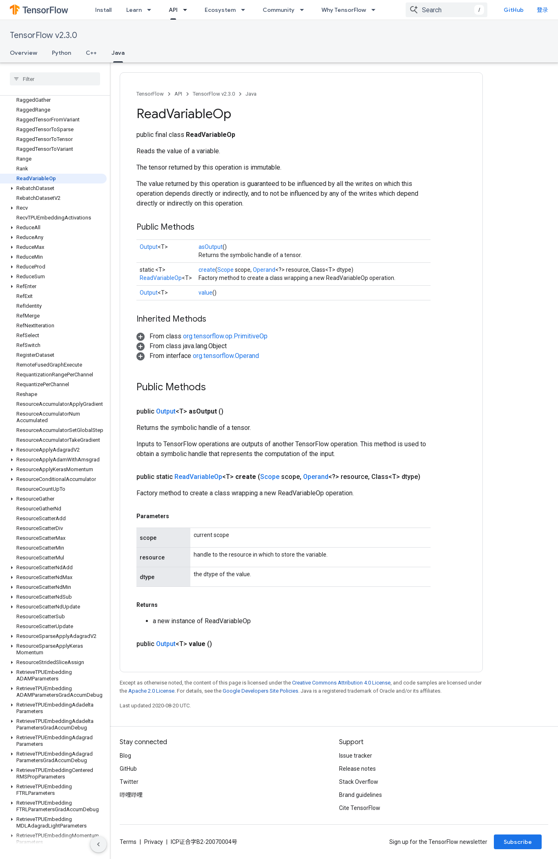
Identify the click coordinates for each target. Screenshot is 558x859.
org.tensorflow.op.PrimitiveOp (225, 336)
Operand (264, 269)
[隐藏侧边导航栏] (98, 844)
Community (279, 9)
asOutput (211, 247)
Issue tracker (355, 755)
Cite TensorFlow (359, 808)
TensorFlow (150, 94)
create (207, 269)
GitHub (514, 9)
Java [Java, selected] (118, 52)
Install (103, 9)
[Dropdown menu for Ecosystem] (245, 10)
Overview (23, 52)
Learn (134, 9)
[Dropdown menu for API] (187, 10)
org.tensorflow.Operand (226, 356)
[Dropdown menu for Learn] (151, 10)
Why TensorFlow (343, 9)
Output (149, 247)
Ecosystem (220, 9)
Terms (128, 842)
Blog (125, 755)
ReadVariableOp (161, 278)
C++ (91, 52)
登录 (542, 10)
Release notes (357, 768)
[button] (53, 188)
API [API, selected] (173, 9)
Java (251, 94)
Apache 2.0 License (151, 691)
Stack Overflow (358, 781)
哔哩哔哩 (131, 795)
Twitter (129, 781)
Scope (225, 269)
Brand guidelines (360, 795)
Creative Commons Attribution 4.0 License (341, 683)
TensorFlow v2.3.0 (43, 35)
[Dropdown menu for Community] (304, 10)
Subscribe (518, 842)
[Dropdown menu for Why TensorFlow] (376, 10)
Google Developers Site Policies (260, 691)
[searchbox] (55, 78)
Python (61, 52)
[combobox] (446, 9)
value (205, 292)
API (178, 94)
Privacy (153, 842)
